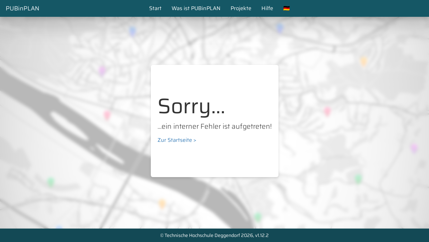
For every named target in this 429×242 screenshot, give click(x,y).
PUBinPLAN (22, 8)
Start (155, 8)
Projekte (241, 8)
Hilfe (267, 8)
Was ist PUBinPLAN (196, 8)
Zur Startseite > (177, 140)
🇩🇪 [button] (286, 8)
